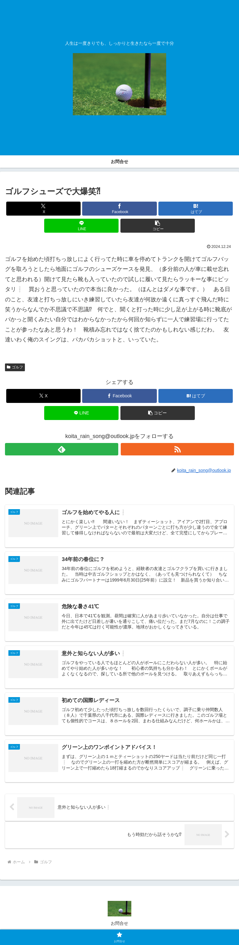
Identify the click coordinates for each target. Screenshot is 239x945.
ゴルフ (15, 367)
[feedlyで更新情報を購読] (61, 449)
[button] (157, 226)
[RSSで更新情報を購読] (177, 449)
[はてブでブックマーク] (195, 209)
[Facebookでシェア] (119, 209)
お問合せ (119, 925)
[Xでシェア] (43, 209)
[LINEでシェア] (81, 226)
